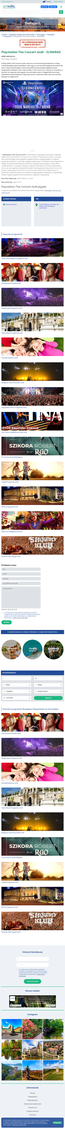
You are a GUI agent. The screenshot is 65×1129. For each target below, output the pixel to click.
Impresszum (32, 1107)
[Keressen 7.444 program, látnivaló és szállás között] (30, 12)
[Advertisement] (33, 138)
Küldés (6, 622)
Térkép (47, 2)
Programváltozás (32, 1111)
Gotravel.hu (19, 997)
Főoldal (4, 34)
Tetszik (15, 1005)
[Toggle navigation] (61, 7)
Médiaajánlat (32, 1097)
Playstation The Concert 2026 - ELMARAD (31, 52)
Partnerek (32, 1115)
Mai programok (7, 2)
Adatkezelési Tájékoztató (20, 617)
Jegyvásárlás (58, 2)
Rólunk (32, 1093)
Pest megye (40, 34)
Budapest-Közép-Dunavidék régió (21, 34)
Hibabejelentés (32, 1100)
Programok (8, 36)
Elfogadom (57, 1122)
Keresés (48, 698)
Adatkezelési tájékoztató (32, 1104)
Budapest (51, 34)
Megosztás (50, 1005)
